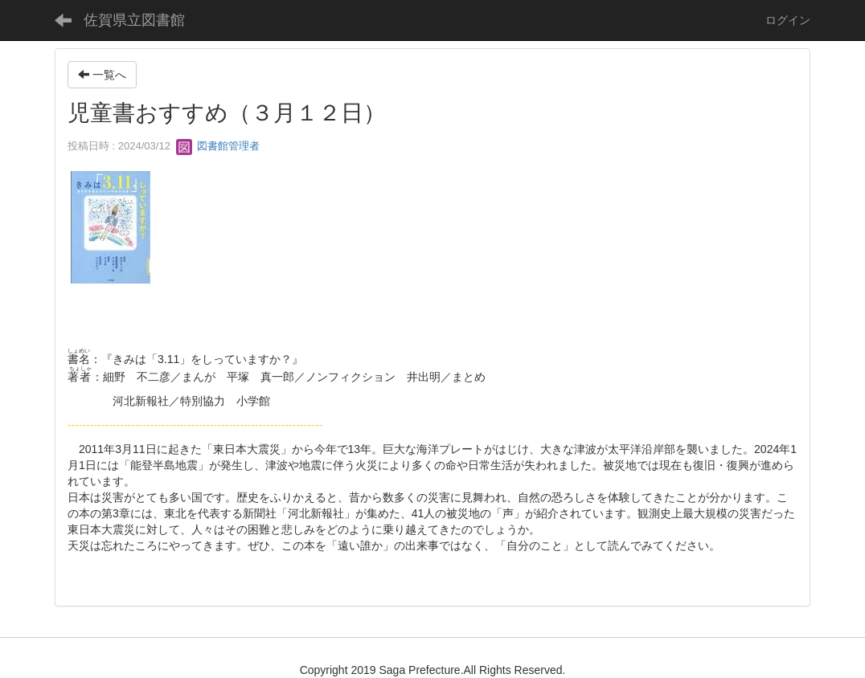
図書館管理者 (218, 146)
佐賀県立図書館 (134, 20)
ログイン (787, 20)
